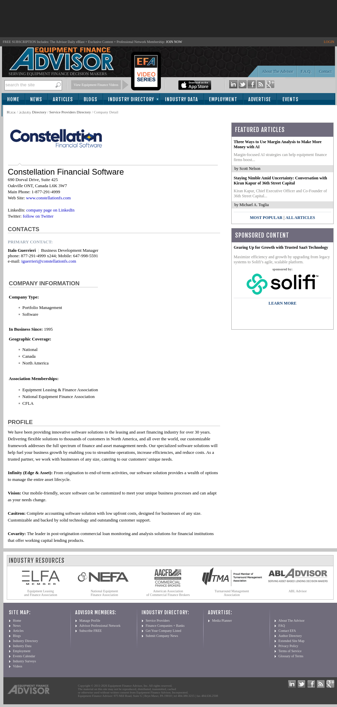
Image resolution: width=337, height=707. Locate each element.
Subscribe (21, 111)
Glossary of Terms (290, 656)
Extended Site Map (291, 641)
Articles (63, 99)
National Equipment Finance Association (104, 593)
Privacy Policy (288, 646)
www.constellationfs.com (48, 197)
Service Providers (158, 620)
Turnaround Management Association (232, 593)
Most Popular (266, 217)
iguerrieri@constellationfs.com (48, 261)
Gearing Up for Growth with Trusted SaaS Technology (281, 247)
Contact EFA (287, 631)
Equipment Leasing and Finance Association (40, 593)
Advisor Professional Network (100, 625)
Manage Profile (89, 620)
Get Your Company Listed (163, 631)
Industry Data (181, 99)
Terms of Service (289, 651)
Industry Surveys (24, 661)
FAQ (281, 625)
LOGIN (329, 42)
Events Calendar (24, 656)
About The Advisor (277, 71)
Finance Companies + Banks (165, 625)
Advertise (259, 99)
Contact (325, 71)
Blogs (90, 99)
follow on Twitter (38, 216)
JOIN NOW (174, 42)
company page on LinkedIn (50, 210)
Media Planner (222, 620)
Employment (223, 99)
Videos (17, 666)
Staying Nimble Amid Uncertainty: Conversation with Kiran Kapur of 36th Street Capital (280, 180)
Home (13, 99)
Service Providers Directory (70, 112)
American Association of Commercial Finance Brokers (168, 593)
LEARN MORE (282, 303)
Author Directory (290, 636)
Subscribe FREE (90, 631)
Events (290, 99)
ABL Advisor (298, 591)
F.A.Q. (306, 71)
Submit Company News (162, 636)
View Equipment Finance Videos (96, 85)
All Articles (300, 217)
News (36, 99)
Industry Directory (131, 99)
